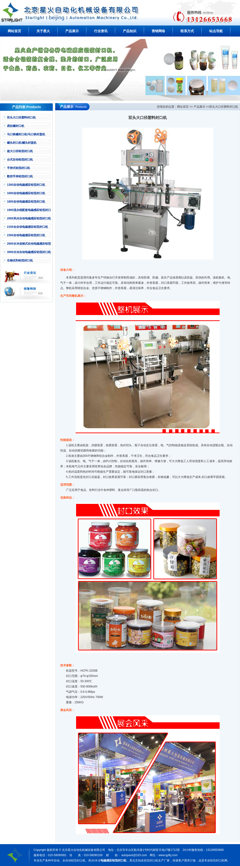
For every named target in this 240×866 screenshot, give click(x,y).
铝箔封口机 (217, 860)
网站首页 (14, 31)
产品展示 (72, 31)
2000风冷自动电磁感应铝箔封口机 (29, 218)
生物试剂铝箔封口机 (20, 260)
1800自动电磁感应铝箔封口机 (26, 201)
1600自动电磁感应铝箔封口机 (26, 193)
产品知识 (129, 31)
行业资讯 (101, 31)
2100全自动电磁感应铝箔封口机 (27, 227)
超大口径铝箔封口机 (20, 151)
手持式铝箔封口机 (18, 168)
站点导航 (216, 31)
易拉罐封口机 (15, 126)
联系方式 (187, 31)
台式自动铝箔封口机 (20, 159)
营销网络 (158, 31)
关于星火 (43, 31)
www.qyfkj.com (167, 855)
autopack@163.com (134, 855)
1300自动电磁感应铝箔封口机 (26, 184)
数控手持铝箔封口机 (20, 176)
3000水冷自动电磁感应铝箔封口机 (29, 252)
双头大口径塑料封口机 (21, 117)
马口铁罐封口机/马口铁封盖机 (26, 134)
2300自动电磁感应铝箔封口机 (26, 235)
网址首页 (183, 106)
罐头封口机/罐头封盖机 (21, 142)
